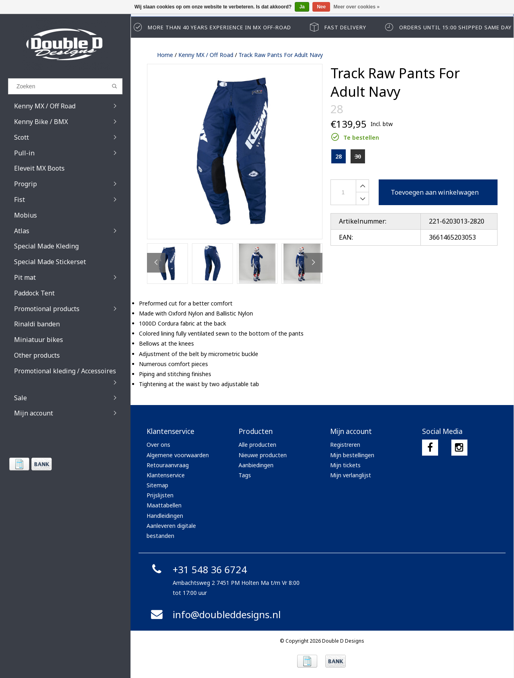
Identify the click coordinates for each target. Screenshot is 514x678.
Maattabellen (164, 505)
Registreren (345, 444)
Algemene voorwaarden (178, 455)
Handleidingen (165, 515)
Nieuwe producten (263, 455)
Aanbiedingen (256, 465)
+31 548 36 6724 (198, 569)
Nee (321, 7)
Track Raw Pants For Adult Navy (281, 55)
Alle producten (257, 444)
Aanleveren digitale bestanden (171, 531)
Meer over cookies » (357, 7)
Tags (245, 475)
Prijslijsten (160, 495)
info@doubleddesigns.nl (215, 614)
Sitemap (157, 485)
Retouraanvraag (168, 465)
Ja (301, 7)
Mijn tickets (345, 465)
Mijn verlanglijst (350, 475)
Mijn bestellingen (352, 455)
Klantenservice (166, 475)
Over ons (158, 444)
